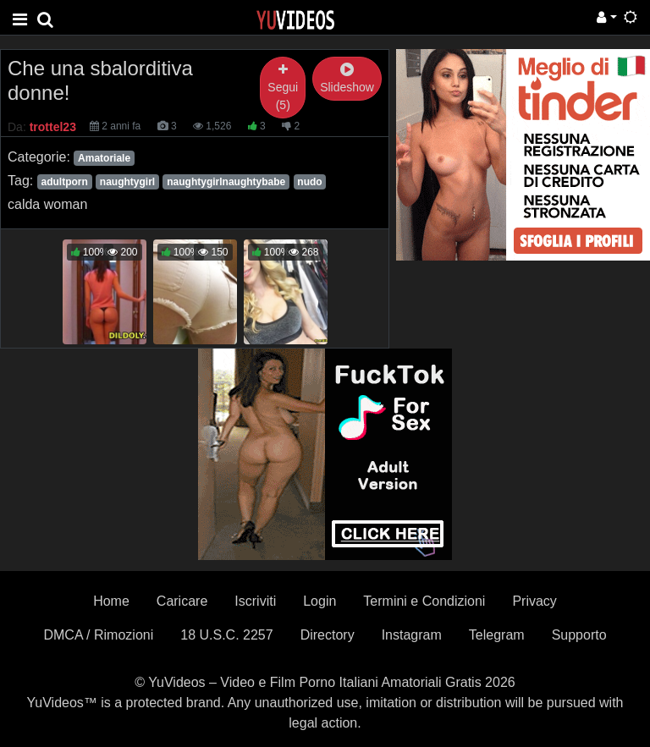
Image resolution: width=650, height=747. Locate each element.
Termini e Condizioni (424, 601)
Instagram (412, 635)
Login (319, 601)
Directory (327, 635)
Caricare (182, 601)
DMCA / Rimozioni (98, 635)
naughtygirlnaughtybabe (226, 182)
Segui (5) (282, 87)
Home (111, 601)
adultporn (64, 182)
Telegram (497, 635)
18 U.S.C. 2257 (226, 635)
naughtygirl (127, 182)
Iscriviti (255, 601)
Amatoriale (104, 158)
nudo (309, 182)
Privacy (534, 601)
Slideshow (347, 79)
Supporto (579, 635)
